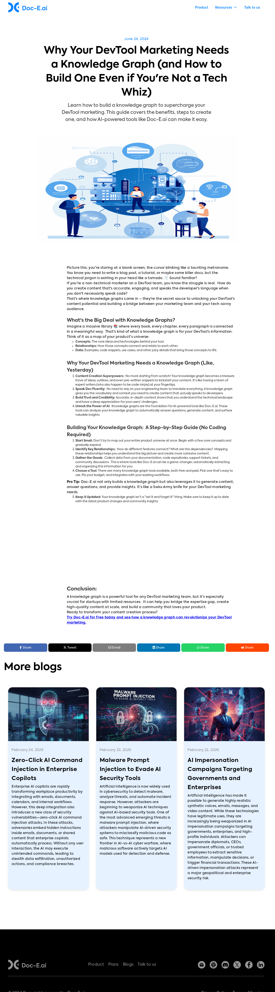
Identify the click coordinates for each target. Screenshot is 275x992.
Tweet (69, 647)
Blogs (128, 976)
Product (201, 7)
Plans (113, 976)
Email (114, 647)
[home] (27, 7)
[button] (226, 7)
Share (159, 647)
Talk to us (252, 7)
